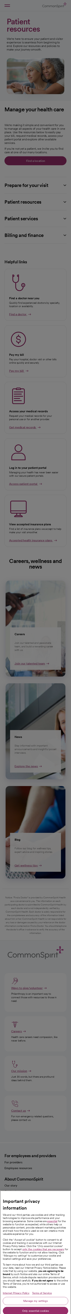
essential (52, 1245)
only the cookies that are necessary (43, 1273)
